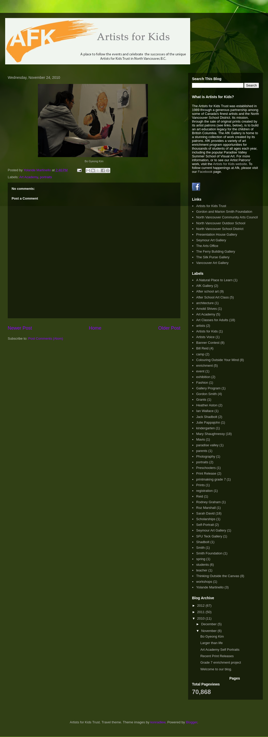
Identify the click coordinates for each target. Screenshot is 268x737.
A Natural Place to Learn (214, 280)
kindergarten (205, 428)
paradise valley (207, 445)
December (209, 624)
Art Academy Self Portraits (219, 650)
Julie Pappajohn (208, 422)
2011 (201, 612)
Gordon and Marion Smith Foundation (224, 211)
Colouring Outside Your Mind (217, 360)
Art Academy (28, 177)
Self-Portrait (205, 525)
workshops (204, 582)
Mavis (200, 439)
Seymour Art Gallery (211, 240)
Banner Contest (207, 343)
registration (204, 491)
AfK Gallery (204, 286)
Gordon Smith (206, 394)
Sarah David (205, 513)
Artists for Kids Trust (211, 206)
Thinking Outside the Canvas (217, 576)
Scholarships (205, 519)
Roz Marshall (206, 508)
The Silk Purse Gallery (212, 257)
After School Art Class (212, 297)
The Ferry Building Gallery (215, 251)
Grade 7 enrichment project (220, 662)
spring (200, 559)
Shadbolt (202, 542)
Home (95, 328)
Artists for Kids (207, 331)
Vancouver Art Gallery (212, 263)
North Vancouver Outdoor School (220, 223)
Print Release (206, 473)
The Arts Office (207, 246)
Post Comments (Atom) (45, 338)
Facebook (205, 172)
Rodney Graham (208, 502)
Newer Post (20, 328)
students (202, 565)
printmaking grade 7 (211, 479)
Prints (200, 485)
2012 (201, 605)
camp (200, 354)
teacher (201, 570)
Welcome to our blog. (216, 669)
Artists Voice (205, 337)
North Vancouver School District (219, 229)
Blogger (191, 722)
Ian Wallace (204, 411)
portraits (46, 177)
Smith (200, 548)
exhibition (203, 377)
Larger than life (211, 643)
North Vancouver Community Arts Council (227, 217)
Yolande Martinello (209, 587)
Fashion (202, 382)
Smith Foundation (209, 553)
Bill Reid (202, 348)
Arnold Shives (206, 309)
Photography (205, 456)
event (200, 371)
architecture (205, 303)
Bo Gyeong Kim (212, 636)
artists (200, 326)
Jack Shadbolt (206, 417)
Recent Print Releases (216, 656)
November (209, 631)
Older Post (169, 328)
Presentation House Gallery (216, 234)
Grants (201, 399)
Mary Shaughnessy (210, 434)
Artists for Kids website (230, 164)
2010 (201, 618)
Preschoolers (206, 468)
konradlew (157, 722)
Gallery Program (208, 388)
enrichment (204, 365)
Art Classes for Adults (212, 320)
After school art (207, 291)
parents (201, 451)
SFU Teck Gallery (209, 536)
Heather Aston (206, 405)
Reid (199, 496)
